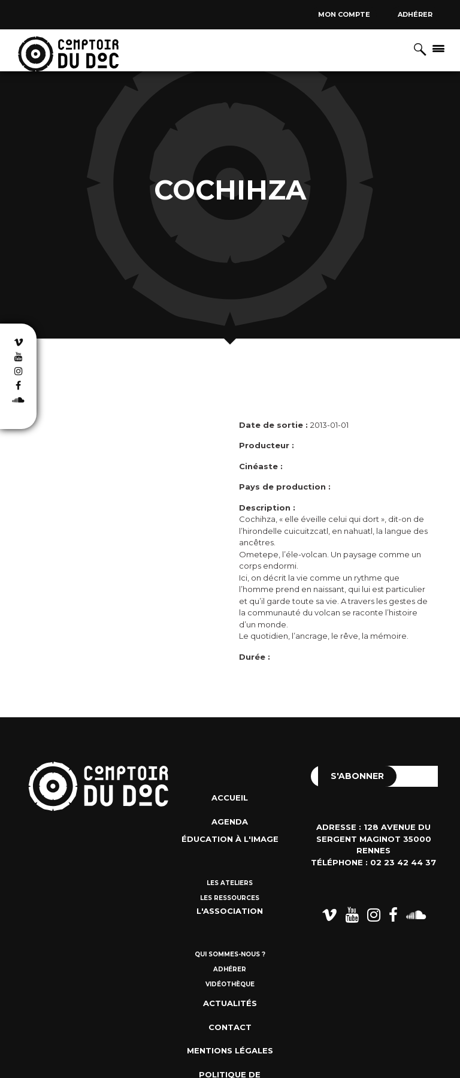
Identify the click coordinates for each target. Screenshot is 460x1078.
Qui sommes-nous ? (230, 954)
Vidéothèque (230, 984)
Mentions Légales (230, 1050)
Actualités (230, 1003)
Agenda (229, 821)
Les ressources (229, 898)
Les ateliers (230, 883)
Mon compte (344, 14)
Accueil (229, 797)
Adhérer (415, 14)
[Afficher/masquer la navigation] (438, 48)
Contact (230, 1027)
